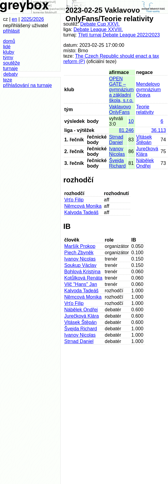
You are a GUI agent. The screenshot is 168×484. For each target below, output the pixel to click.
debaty (10, 74)
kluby (8, 52)
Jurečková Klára (147, 151)
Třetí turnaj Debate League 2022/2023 (119, 34)
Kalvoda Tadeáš (81, 212)
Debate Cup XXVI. (100, 24)
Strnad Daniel (116, 139)
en (14, 19)
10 (131, 121)
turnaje (10, 68)
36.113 (158, 130)
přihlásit (11, 31)
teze (7, 79)
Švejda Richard (117, 163)
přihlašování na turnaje (27, 85)
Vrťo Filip (74, 199)
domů (9, 41)
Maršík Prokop (79, 246)
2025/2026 (32, 19)
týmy (8, 57)
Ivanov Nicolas (117, 151)
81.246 (126, 130)
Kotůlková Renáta (83, 277)
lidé (7, 46)
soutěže (11, 63)
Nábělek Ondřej (145, 163)
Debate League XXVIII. (98, 29)
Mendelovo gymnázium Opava (148, 90)
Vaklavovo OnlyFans (120, 109)
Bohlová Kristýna (82, 271)
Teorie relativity (145, 109)
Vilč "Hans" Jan (80, 284)
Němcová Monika (83, 206)
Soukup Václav (80, 265)
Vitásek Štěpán (144, 139)
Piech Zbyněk (79, 252)
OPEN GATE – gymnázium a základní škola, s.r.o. (121, 89)
